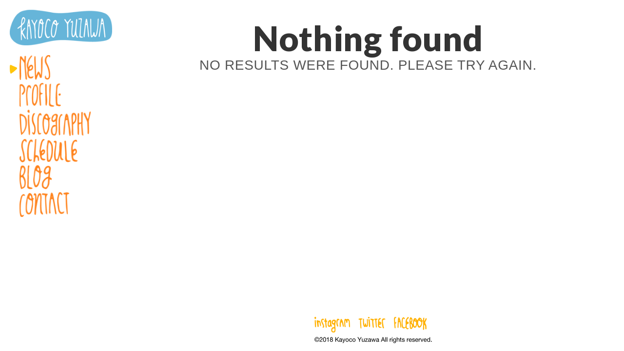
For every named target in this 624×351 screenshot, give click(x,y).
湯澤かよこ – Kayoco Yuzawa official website (61, 27)
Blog (61, 177)
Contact (61, 204)
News (61, 67)
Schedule (61, 150)
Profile (61, 95)
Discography (61, 123)
